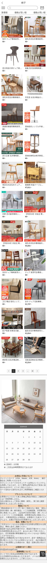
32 (32, 371)
